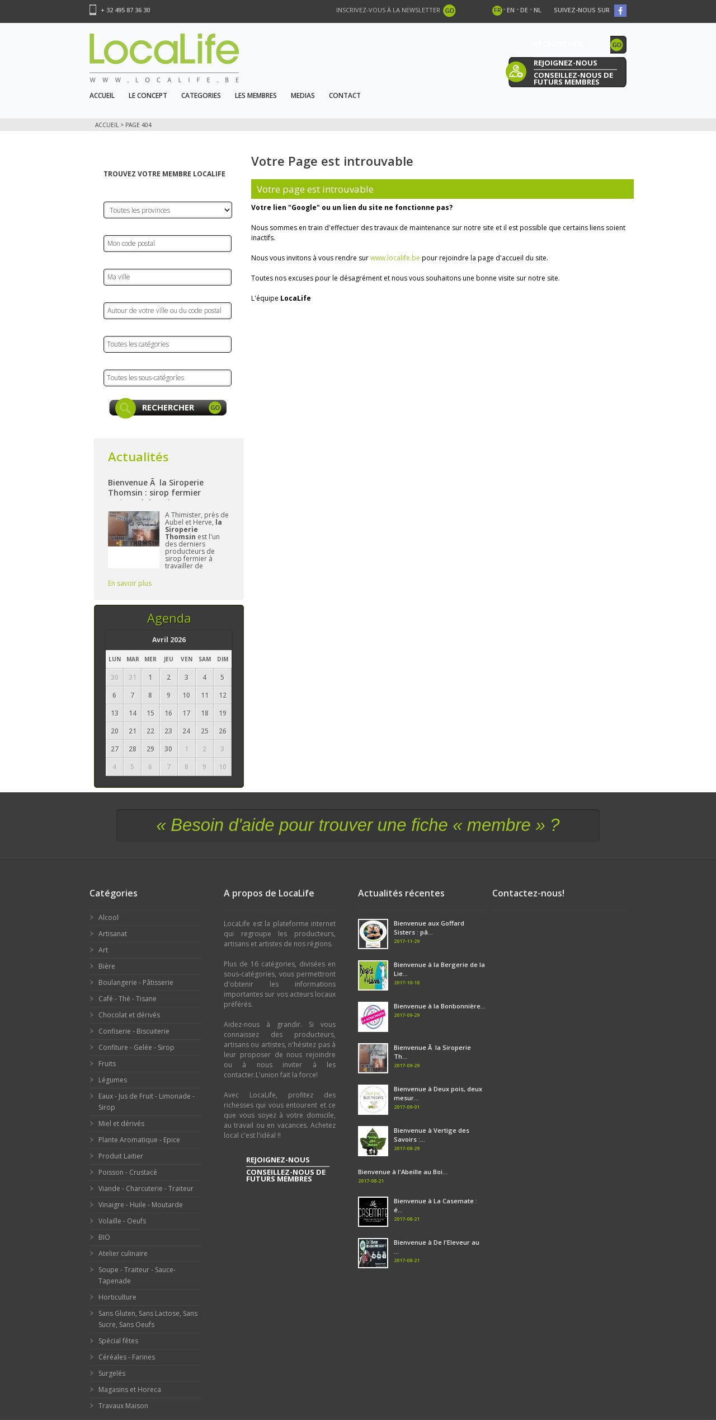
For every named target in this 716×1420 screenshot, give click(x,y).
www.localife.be (395, 258)
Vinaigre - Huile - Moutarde (140, 1204)
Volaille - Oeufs (122, 1221)
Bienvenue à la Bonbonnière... (440, 1006)
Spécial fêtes (118, 1341)
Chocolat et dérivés (129, 1015)
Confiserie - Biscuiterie (133, 1031)
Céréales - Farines (126, 1357)
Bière (106, 966)
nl (537, 10)
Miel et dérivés (121, 1123)
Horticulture (117, 1297)
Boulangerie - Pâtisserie (135, 982)
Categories (201, 95)
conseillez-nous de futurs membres (573, 77)
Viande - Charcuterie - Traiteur (146, 1188)
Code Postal (126, 226)
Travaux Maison (123, 1405)
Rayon (115, 293)
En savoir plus (130, 583)
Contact (345, 95)
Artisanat (112, 933)
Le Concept (148, 95)
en (511, 10)
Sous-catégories (135, 361)
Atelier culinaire (123, 1253)
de (524, 10)
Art (103, 950)
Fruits (107, 1063)
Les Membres (256, 95)
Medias (303, 95)
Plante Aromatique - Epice (139, 1140)
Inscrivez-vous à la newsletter (388, 10)
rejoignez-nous (565, 63)
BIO (104, 1237)
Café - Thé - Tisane (127, 998)
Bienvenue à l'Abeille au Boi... (402, 1171)
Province (119, 193)
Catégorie (122, 327)
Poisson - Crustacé (127, 1172)
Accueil (102, 95)
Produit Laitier (120, 1156)
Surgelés (111, 1373)
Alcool (108, 917)
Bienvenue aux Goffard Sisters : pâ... (429, 927)
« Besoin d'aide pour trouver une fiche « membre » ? (357, 825)
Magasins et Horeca (129, 1389)
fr (497, 10)
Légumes (112, 1080)
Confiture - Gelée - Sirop (136, 1047)
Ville (111, 260)
